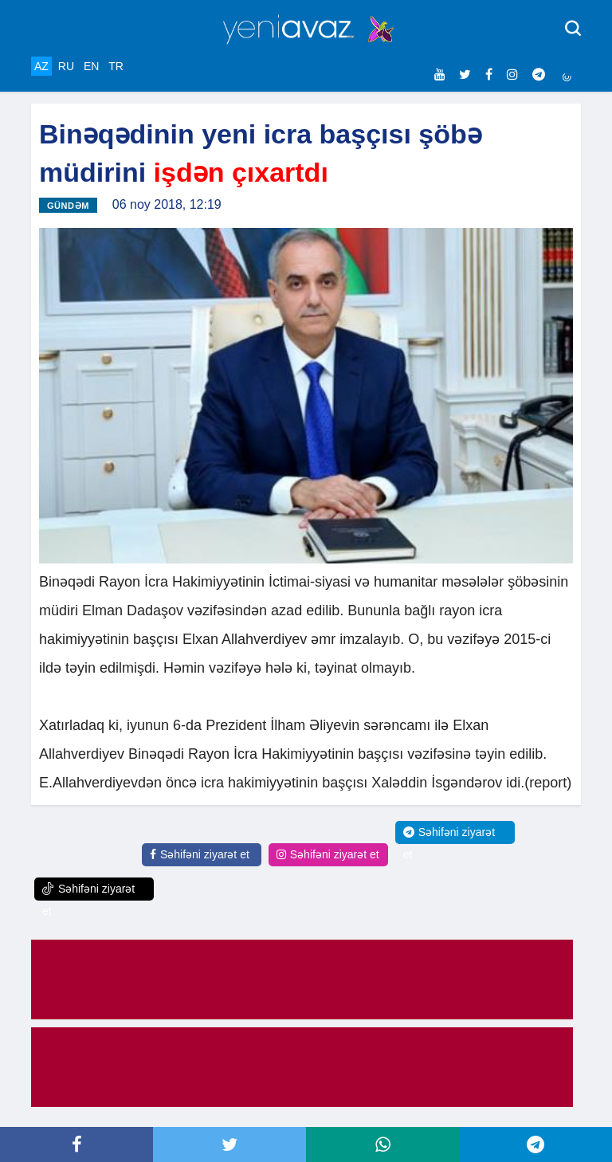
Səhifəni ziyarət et (199, 854)
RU (66, 66)
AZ (41, 66)
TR (116, 66)
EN (91, 66)
